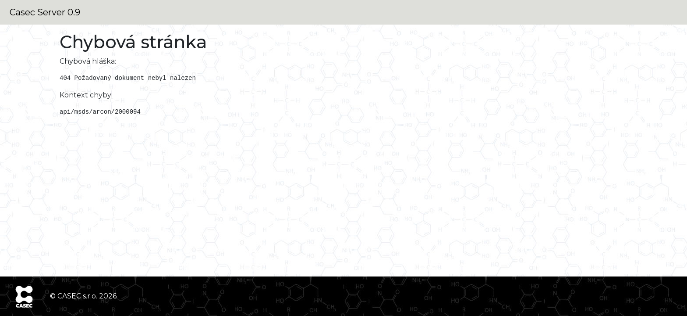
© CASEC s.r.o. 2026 (83, 296)
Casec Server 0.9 (45, 12)
